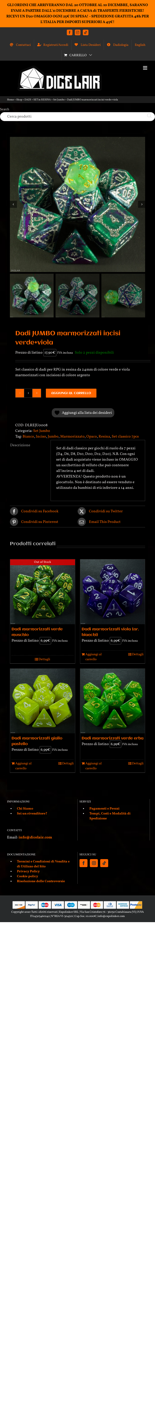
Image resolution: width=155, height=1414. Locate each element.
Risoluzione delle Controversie (41, 881)
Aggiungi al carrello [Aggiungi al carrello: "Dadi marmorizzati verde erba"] (93, 766)
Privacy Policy (28, 871)
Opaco (91, 436)
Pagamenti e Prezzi (104, 808)
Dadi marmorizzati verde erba (112, 738)
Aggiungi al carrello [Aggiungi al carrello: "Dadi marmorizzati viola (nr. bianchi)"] (93, 657)
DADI (27, 100)
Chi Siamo (25, 808)
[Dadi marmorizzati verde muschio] (42, 591)
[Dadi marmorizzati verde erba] (112, 701)
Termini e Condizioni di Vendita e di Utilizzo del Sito (43, 864)
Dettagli (44, 659)
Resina (104, 436)
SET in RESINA (42, 100)
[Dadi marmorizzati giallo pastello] (42, 701)
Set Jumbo (59, 100)
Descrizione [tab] (20, 445)
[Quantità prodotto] (28, 393)
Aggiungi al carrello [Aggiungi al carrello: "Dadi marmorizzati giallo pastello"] (23, 766)
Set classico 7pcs (125, 436)
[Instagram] (94, 863)
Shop (19, 100)
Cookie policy (27, 876)
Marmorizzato (72, 436)
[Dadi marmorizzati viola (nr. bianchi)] (112, 591)
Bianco (28, 436)
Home (10, 100)
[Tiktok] (104, 863)
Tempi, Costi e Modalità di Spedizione (110, 816)
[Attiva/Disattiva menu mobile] (145, 67)
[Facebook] (83, 863)
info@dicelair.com (35, 837)
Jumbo (53, 436)
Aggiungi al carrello (71, 393)
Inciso (41, 436)
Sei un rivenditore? (32, 813)
